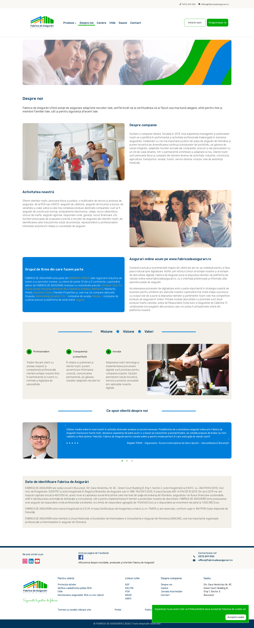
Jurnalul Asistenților (171, 591)
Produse (69, 22)
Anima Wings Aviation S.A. (50, 296)
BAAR (128, 595)
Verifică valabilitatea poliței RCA (75, 588)
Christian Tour (109, 285)
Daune (123, 22)
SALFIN (129, 588)
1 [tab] (122, 461)
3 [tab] (131, 461)
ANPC (128, 598)
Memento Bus (60, 288)
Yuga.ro (80, 299)
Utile (112, 22)
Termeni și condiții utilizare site (74, 609)
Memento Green (43, 292)
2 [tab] (127, 461)
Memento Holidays (80, 288)
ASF (127, 584)
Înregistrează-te (217, 22)
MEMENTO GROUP (79, 278)
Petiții (118, 609)
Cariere (101, 22)
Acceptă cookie (235, 617)
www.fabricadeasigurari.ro (161, 278)
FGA (127, 591)
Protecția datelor (67, 584)
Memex (96, 296)
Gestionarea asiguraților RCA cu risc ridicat (81, 595)
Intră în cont (195, 22)
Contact (135, 22)
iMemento (97, 288)
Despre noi (86, 22)
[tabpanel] (127, 440)
